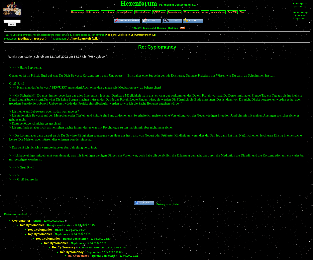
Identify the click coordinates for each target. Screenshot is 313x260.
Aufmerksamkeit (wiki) (83, 38)
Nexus (205, 12)
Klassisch (148, 28)
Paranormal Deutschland (175, 4)
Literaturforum (142, 12)
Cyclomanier (21, 220)
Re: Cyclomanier (32, 225)
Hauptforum (77, 12)
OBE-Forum (159, 12)
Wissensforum (191, 12)
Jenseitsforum (124, 12)
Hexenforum (108, 12)
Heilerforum (92, 12)
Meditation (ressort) (32, 38)
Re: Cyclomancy (63, 247)
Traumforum (174, 12)
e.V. (193, 4)
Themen (161, 28)
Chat (242, 12)
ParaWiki (232, 12)
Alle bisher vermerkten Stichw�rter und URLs (130, 35)
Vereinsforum (218, 12)
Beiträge (173, 28)
